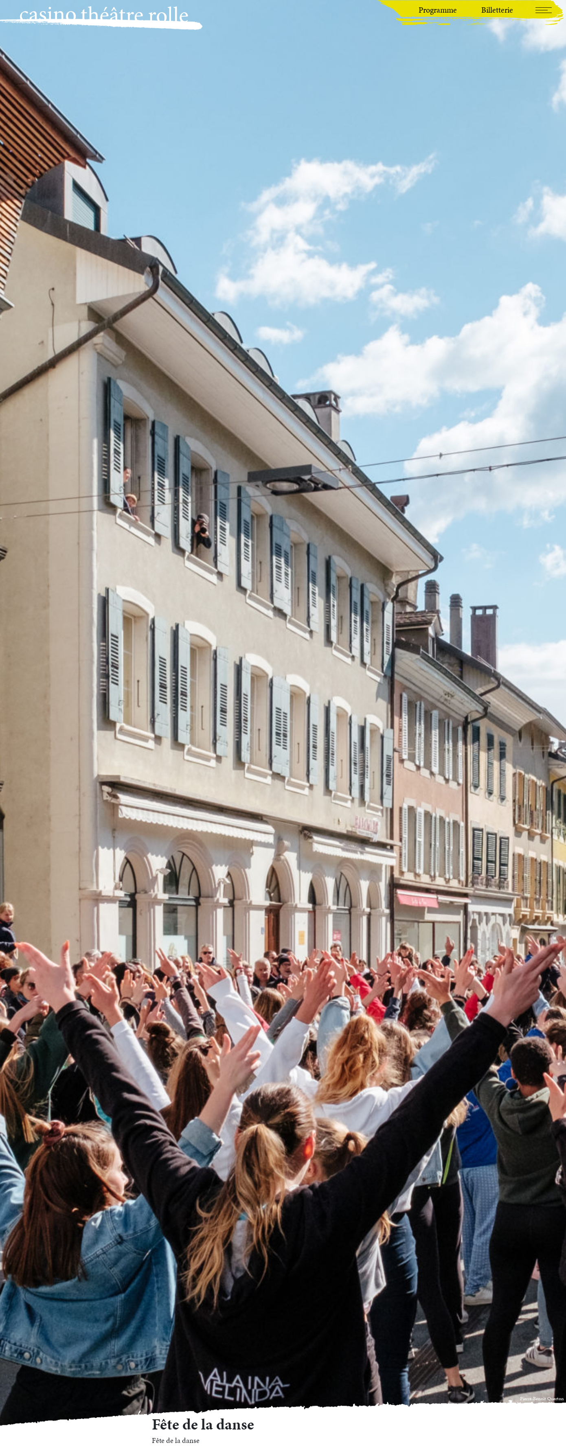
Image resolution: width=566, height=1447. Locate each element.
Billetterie (497, 9)
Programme (438, 9)
